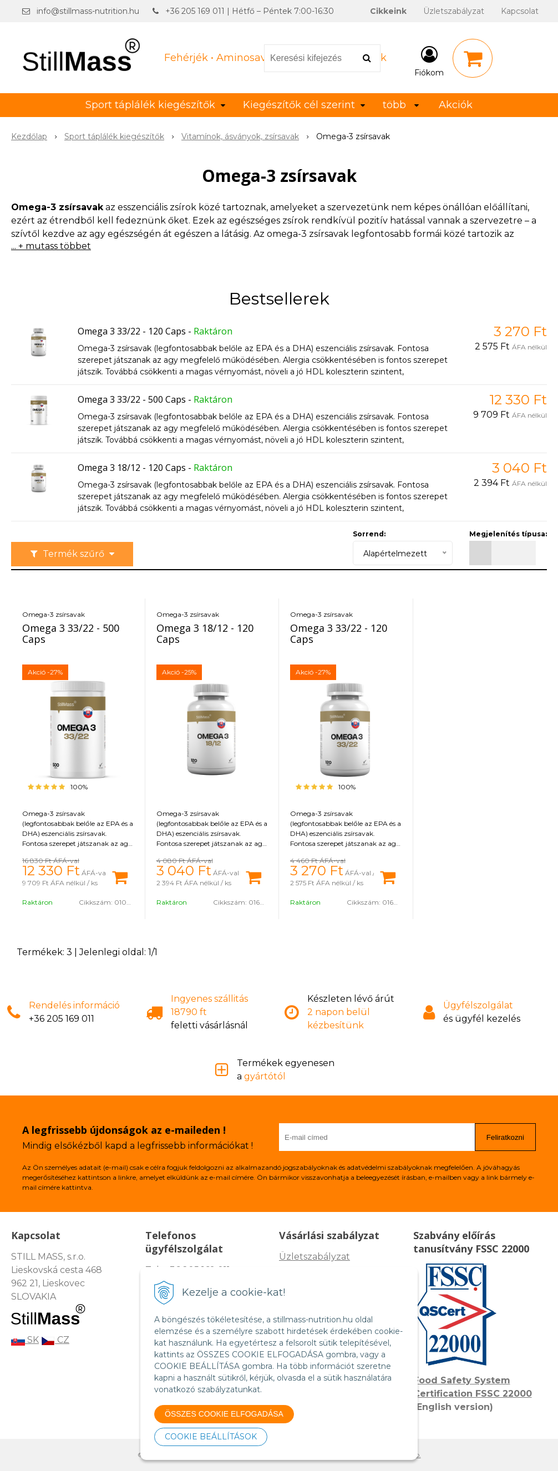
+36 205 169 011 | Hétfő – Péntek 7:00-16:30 (249, 11)
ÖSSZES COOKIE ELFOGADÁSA (224, 1413)
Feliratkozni (505, 1137)
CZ (55, 1340)
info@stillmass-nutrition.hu (88, 11)
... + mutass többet (51, 246)
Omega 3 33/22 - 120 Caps (132, 331)
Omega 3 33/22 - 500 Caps (132, 399)
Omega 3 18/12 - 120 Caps (132, 467)
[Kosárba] (120, 876)
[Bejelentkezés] (429, 60)
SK (25, 1340)
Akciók (456, 105)
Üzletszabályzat (453, 11)
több (401, 105)
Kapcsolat (520, 11)
